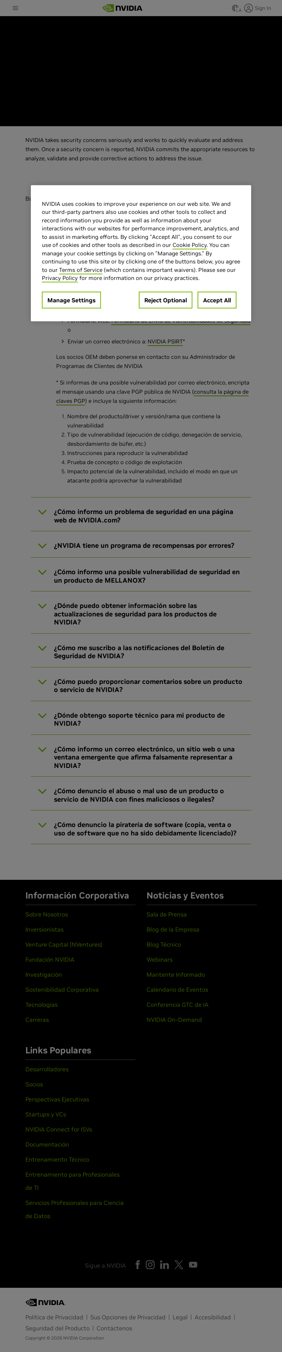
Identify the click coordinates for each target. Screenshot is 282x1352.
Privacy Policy (60, 277)
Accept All (217, 300)
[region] (141, 253)
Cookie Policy (190, 244)
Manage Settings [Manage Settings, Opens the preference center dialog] (71, 300)
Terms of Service (80, 269)
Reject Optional (165, 300)
